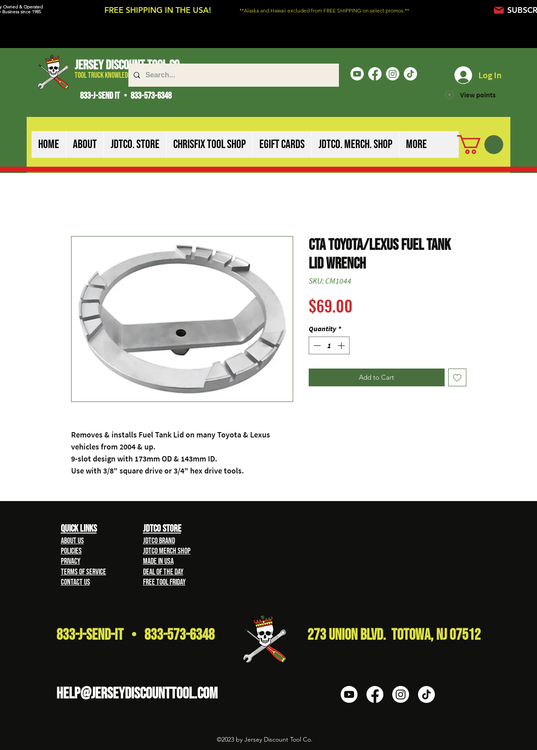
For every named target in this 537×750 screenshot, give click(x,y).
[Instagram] (392, 73)
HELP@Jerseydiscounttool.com (137, 693)
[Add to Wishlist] (457, 378)
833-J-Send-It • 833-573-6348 (135, 635)
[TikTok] (410, 73)
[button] (84, 144)
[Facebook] (375, 73)
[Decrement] (316, 345)
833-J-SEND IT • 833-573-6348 (125, 95)
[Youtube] (357, 73)
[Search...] (232, 75)
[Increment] (342, 345)
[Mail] (499, 10)
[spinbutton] (329, 345)
